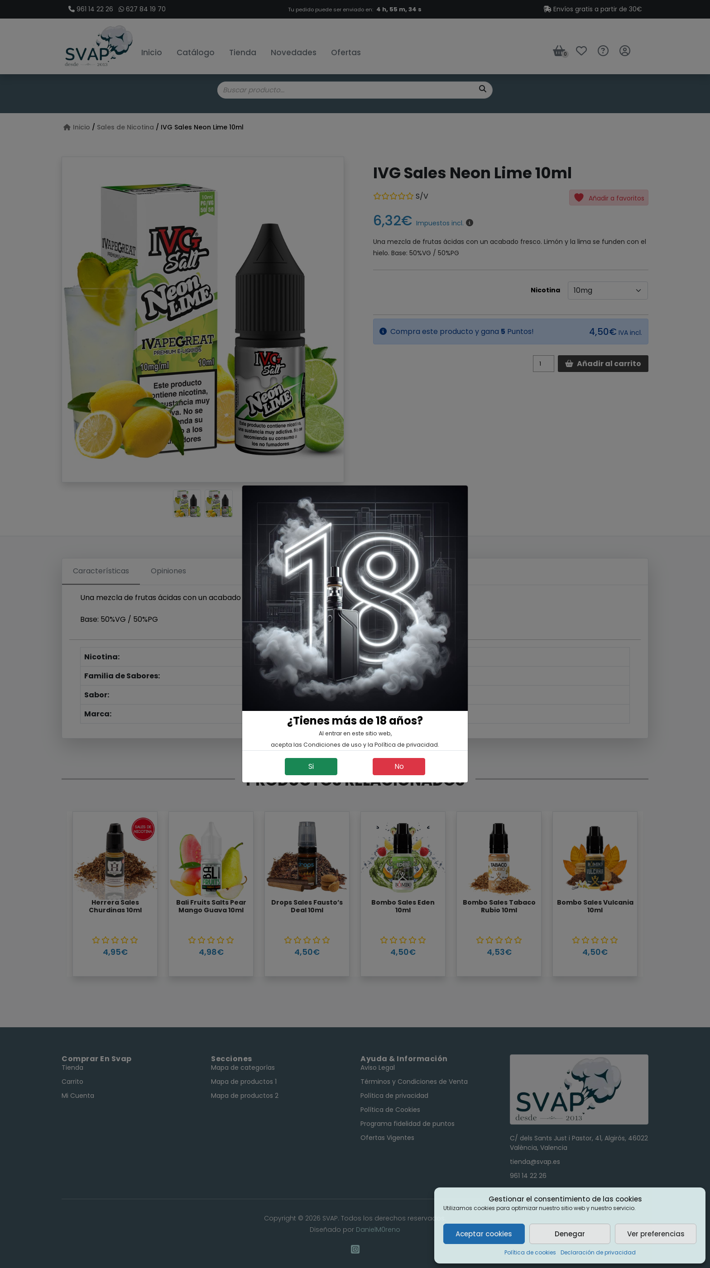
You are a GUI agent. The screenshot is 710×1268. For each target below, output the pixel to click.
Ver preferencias (656, 1234)
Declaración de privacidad (598, 1252)
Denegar (570, 1234)
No (399, 766)
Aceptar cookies (484, 1234)
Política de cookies (530, 1252)
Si (311, 766)
